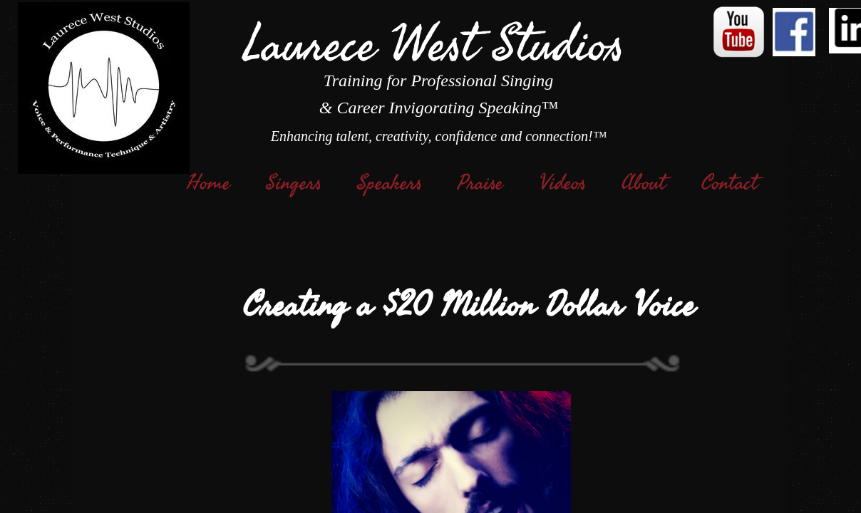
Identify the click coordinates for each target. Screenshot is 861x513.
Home (208, 183)
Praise (480, 183)
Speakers (389, 183)
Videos (562, 183)
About (644, 183)
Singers (293, 183)
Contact (729, 183)
